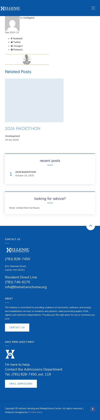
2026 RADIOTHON (22, 128)
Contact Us (17, 327)
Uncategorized (12, 136)
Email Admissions (21, 383)
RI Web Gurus (35, 412)
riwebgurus (29, 17)
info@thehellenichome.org (26, 287)
